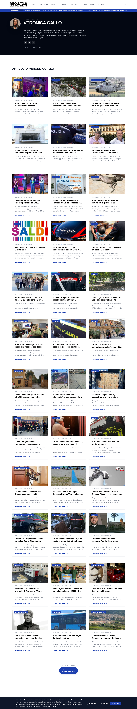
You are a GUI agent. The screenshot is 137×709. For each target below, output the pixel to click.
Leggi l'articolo (22, 118)
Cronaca (54, 4)
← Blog (26, 47)
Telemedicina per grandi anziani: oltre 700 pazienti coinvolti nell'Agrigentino (29, 397)
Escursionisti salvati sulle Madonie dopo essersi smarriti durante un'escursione (67, 105)
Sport (92, 4)
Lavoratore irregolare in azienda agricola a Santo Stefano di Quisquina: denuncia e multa (29, 541)
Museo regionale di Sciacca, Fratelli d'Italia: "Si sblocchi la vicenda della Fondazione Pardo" (107, 152)
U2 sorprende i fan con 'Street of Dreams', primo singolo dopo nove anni (77, 10)
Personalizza (104, 703)
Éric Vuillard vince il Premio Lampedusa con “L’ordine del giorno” (28, 638)
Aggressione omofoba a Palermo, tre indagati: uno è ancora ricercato (68, 152)
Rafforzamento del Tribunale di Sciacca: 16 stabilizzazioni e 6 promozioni (28, 299)
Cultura (84, 4)
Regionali (64, 4)
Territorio (43, 4)
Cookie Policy (36, 706)
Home (34, 4)
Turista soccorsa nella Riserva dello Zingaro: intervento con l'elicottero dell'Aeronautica (105, 105)
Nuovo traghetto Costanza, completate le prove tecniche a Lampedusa (28, 152)
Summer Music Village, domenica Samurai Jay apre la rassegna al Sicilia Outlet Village (29, 10)
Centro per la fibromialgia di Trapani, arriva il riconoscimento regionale (67, 202)
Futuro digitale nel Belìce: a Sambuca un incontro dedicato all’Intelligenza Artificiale (105, 638)
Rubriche (101, 4)
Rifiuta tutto (92, 703)
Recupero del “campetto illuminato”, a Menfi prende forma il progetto (68, 397)
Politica (74, 4)
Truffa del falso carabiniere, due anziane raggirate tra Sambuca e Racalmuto (67, 541)
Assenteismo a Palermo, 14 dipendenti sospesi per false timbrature (66, 346)
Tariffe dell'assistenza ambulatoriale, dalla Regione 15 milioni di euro (106, 347)
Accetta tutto (115, 703)
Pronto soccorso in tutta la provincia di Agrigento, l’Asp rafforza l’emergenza (27, 591)
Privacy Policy (51, 706)
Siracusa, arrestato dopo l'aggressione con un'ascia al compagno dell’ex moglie (66, 249)
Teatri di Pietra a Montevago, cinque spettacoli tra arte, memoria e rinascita (27, 202)
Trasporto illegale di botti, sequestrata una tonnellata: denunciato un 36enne (104, 397)
